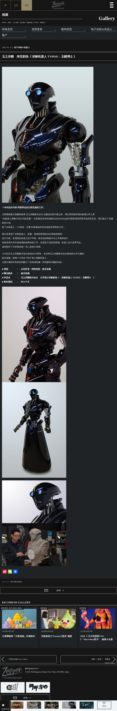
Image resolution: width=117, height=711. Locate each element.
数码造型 (54, 706)
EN (16, 5)
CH (27, 5)
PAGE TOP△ (110, 663)
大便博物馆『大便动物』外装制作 (18, 636)
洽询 (107, 707)
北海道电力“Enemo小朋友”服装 (56, 636)
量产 (89, 706)
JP (5, 5)
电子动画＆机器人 (72, 705)
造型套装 (37, 706)
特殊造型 (19, 706)
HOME (4, 22)
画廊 (9, 22)
